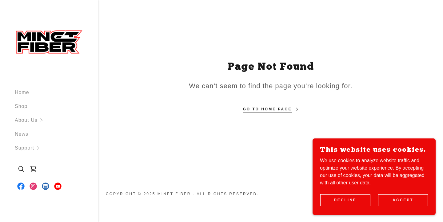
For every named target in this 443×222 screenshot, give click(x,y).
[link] (49, 41)
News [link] (21, 134)
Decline (345, 200)
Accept (403, 200)
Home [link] (22, 92)
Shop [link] (21, 106)
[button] (56, 120)
